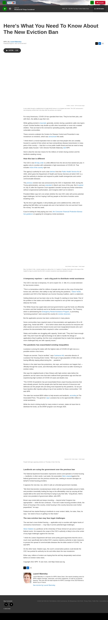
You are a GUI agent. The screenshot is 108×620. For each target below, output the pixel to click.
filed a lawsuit (67, 476)
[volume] (10, 9)
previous (30, 183)
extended (48, 185)
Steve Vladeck (28, 529)
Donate (101, 3)
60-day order (39, 163)
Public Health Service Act (70, 172)
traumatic (43, 123)
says (48, 398)
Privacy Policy (87, 601)
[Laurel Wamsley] (27, 578)
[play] (4, 9)
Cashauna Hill (59, 355)
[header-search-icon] (92, 2)
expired (80, 185)
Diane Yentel (76, 292)
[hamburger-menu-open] (4, 2)
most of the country (36, 167)
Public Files (95, 601)
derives (52, 172)
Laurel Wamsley (15, 42)
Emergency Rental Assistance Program (55, 312)
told (64, 148)
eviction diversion (64, 314)
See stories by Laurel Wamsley (44, 585)
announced (52, 136)
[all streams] (99, 8)
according (73, 395)
